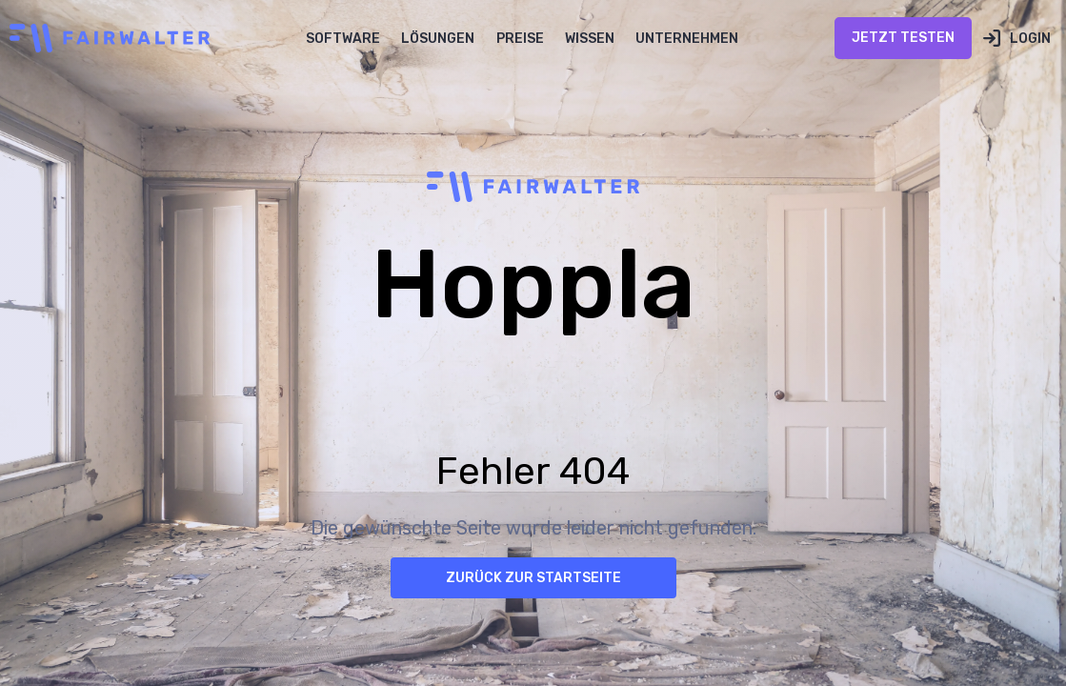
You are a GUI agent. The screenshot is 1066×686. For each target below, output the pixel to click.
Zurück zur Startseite (533, 578)
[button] (343, 38)
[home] (105, 38)
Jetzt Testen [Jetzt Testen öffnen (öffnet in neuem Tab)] (903, 38)
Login (1030, 38)
